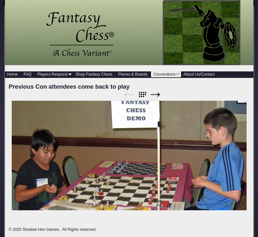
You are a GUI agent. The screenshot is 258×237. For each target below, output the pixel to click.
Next (155, 94)
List (142, 94)
